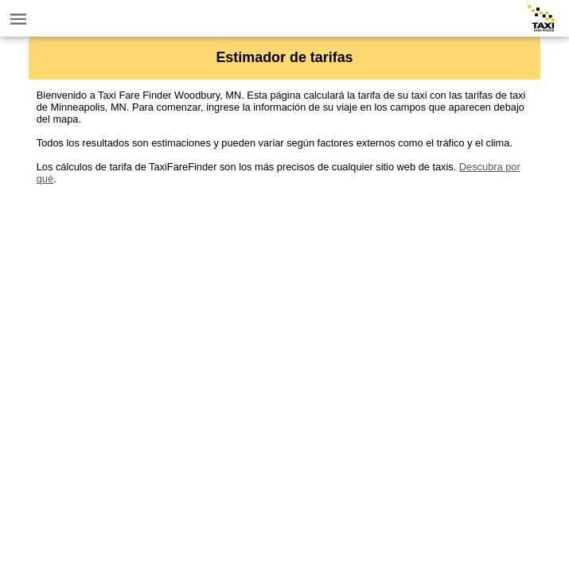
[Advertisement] (285, 296)
